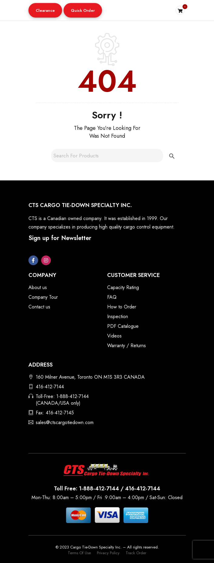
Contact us (39, 306)
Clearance (45, 10)
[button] (45, 10)
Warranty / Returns (126, 345)
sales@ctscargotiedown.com (65, 422)
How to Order (121, 306)
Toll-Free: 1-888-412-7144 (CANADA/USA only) (62, 400)
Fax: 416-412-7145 (55, 412)
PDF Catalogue (123, 326)
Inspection (117, 316)
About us (37, 287)
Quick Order (83, 10)
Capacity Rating (123, 287)
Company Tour (43, 297)
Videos (114, 335)
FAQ (112, 297)
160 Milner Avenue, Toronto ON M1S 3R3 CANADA (90, 377)
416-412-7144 (50, 386)
